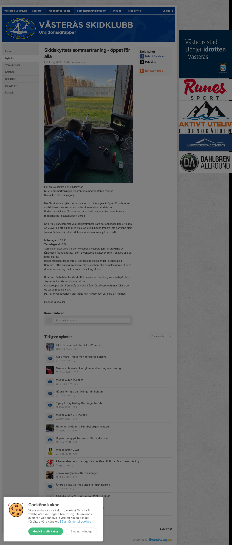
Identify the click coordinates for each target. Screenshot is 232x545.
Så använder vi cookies (75, 521)
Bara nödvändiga (81, 531)
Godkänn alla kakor (45, 531)
